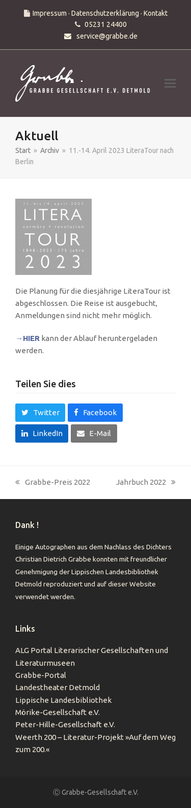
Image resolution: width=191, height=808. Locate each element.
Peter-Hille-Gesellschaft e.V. (65, 724)
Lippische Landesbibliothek (63, 700)
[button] (170, 83)
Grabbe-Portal (40, 675)
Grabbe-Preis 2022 (52, 483)
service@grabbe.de (107, 36)
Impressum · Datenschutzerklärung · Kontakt (100, 13)
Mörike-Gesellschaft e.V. (57, 712)
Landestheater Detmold (57, 687)
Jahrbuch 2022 (146, 483)
